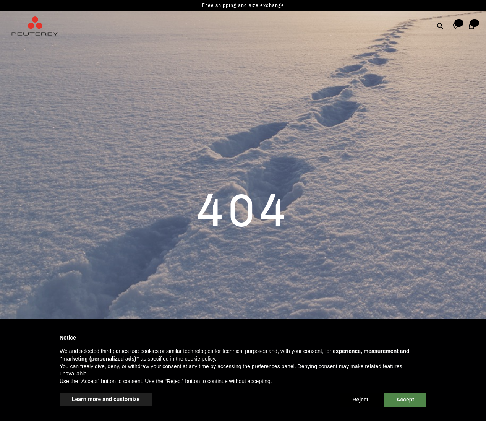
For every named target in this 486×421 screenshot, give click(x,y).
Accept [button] (405, 400)
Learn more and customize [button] (105, 399)
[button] (456, 26)
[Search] (440, 26)
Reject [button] (360, 400)
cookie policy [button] (200, 359)
